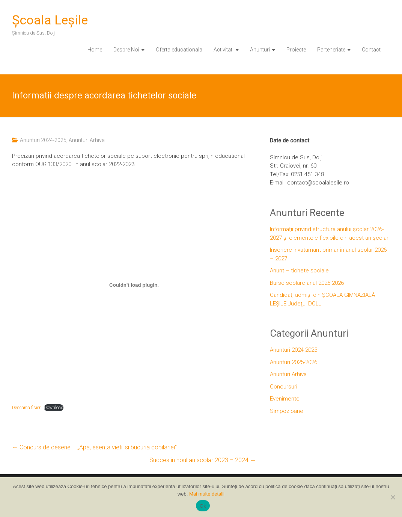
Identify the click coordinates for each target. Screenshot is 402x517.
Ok (203, 506)
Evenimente (285, 398)
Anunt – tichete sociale (299, 270)
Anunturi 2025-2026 (293, 362)
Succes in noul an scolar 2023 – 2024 (202, 460)
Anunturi (260, 50)
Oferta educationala (179, 50)
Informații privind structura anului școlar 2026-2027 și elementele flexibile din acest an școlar (329, 233)
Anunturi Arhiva (87, 140)
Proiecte (296, 50)
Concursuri (283, 386)
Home (94, 50)
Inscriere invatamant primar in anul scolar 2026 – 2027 (328, 254)
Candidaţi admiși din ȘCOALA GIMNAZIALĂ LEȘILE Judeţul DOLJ (322, 299)
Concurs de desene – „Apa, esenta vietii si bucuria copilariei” (94, 447)
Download (53, 407)
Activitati (223, 50)
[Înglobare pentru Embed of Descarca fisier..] (134, 285)
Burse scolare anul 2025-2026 (307, 283)
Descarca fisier (26, 407)
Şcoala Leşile (50, 19)
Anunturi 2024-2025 (43, 140)
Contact (371, 50)
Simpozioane (286, 411)
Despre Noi (126, 50)
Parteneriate (331, 50)
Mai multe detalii (206, 494)
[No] (392, 497)
